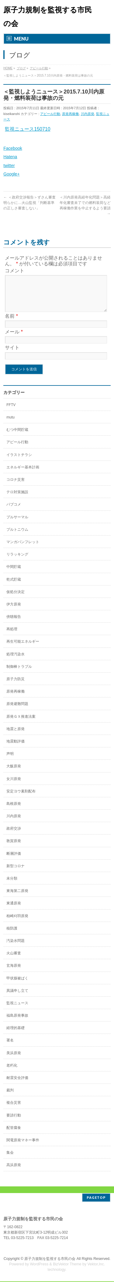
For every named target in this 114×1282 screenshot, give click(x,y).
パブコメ (13, 512)
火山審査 (13, 960)
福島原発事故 (17, 1023)
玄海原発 (13, 973)
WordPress (39, 1265)
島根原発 (13, 811)
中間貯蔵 (13, 574)
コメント (14, 270)
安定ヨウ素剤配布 (21, 798)
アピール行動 (50, 114)
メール (14, 339)
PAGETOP (96, 1198)
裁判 (10, 1097)
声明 (10, 761)
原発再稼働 (70, 114)
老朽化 (11, 1073)
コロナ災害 (15, 487)
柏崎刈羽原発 (17, 923)
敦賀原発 (13, 848)
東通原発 (13, 910)
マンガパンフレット (22, 549)
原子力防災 (15, 686)
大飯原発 (13, 773)
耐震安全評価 (17, 1085)
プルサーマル (17, 524)
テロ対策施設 (17, 499)
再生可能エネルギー (22, 649)
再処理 (11, 636)
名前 (11, 323)
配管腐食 (13, 1135)
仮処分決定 (15, 599)
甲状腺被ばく (17, 985)
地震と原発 (15, 736)
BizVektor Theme (67, 1265)
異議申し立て (17, 998)
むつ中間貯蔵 (17, 437)
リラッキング (17, 561)
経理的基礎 (15, 1035)
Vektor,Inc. (96, 1265)
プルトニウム (17, 537)
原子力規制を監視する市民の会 (49, 1259)
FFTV (11, 412)
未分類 (11, 886)
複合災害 (13, 1110)
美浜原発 (13, 1060)
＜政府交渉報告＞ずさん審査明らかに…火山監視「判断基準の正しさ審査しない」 (29, 202)
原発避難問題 (17, 711)
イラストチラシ (19, 462)
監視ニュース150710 (27, 129)
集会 (10, 1160)
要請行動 (13, 1122)
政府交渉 (13, 836)
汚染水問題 (15, 948)
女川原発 (13, 786)
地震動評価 (15, 748)
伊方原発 (13, 611)
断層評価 (13, 861)
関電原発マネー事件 (22, 1147)
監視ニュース (17, 1010)
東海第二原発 (17, 898)
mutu (10, 424)
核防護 (11, 935)
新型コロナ (15, 873)
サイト (12, 354)
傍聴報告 (13, 624)
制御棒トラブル (19, 674)
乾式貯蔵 (13, 587)
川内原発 (87, 114)
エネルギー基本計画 (22, 474)
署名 (10, 1047)
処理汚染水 (15, 661)
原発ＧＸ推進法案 (21, 724)
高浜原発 (13, 1172)
